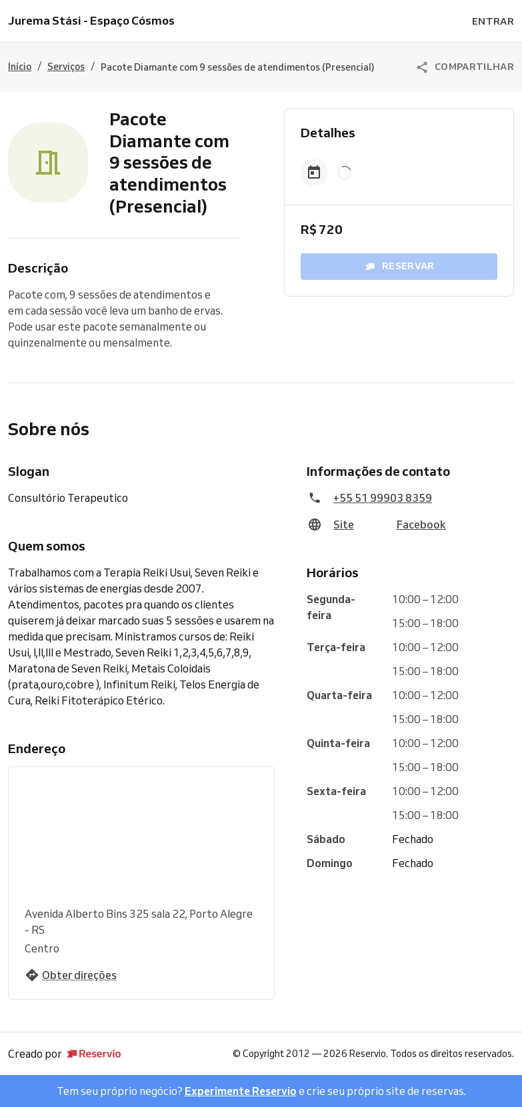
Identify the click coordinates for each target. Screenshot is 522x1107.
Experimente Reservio (241, 1091)
